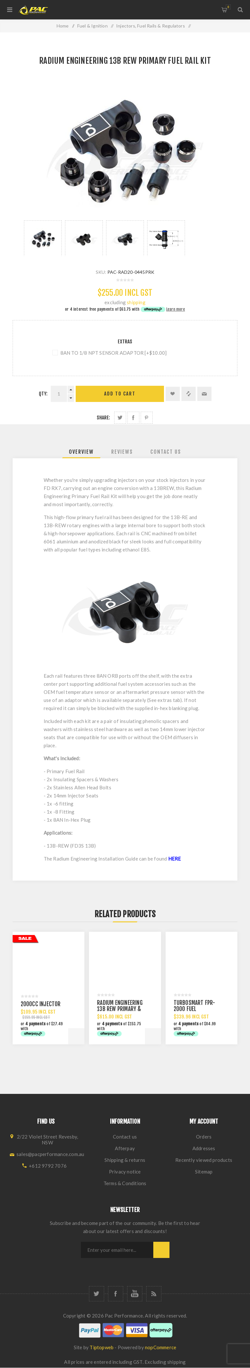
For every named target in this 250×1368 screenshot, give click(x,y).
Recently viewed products (203, 1160)
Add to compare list (188, 394)
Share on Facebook (133, 418)
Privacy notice (125, 1171)
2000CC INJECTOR (41, 1004)
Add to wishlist (173, 394)
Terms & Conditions (125, 1183)
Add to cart (120, 394)
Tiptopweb (102, 1347)
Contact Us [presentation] (165, 452)
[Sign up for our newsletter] (117, 1250)
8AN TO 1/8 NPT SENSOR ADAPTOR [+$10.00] (113, 353)
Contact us (125, 1137)
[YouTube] (134, 1293)
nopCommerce (160, 1347)
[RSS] (153, 1293)
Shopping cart (228, 7)
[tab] (81, 451)
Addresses (203, 1148)
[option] (42, 238)
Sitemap (203, 1171)
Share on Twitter (120, 418)
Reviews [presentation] (122, 452)
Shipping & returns (124, 1160)
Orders (204, 1137)
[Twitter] (96, 1293)
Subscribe (161, 1250)
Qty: (43, 394)
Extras (125, 342)
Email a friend (204, 394)
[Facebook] (115, 1293)
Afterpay (125, 1148)
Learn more (175, 309)
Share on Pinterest (147, 418)
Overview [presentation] (81, 452)
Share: (103, 418)
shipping (136, 302)
